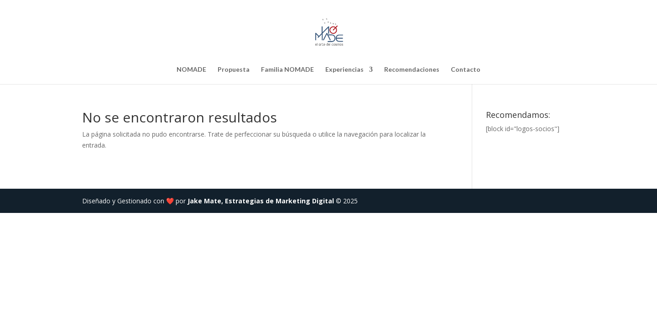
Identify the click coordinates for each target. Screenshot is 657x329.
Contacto (465, 69)
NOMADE (191, 69)
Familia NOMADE (287, 69)
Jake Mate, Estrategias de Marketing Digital (261, 200)
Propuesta (234, 69)
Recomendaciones (411, 69)
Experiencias (344, 69)
